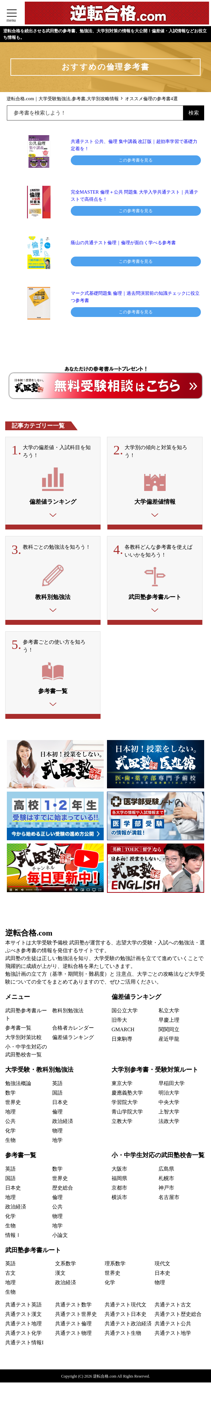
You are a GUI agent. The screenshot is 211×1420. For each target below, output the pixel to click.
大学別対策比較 (23, 1048)
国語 (57, 1104)
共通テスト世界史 (76, 1325)
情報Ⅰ (13, 1246)
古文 (10, 1284)
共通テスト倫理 (73, 1335)
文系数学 (65, 1275)
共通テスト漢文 (23, 1325)
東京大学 (122, 1094)
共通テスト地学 (173, 1344)
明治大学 (168, 1104)
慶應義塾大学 (127, 1104)
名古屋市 (168, 1208)
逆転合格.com (29, 944)
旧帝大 (119, 1031)
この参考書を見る (136, 160)
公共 (10, 1132)
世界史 (13, 1113)
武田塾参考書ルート (33, 1261)
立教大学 (122, 1132)
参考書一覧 (18, 1039)
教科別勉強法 (67, 1022)
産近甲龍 (168, 1050)
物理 (57, 1142)
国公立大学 (125, 1022)
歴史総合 (62, 1199)
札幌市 (166, 1189)
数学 (10, 1104)
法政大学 (168, 1132)
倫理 (57, 1123)
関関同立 (168, 1041)
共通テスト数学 (73, 1316)
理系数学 (115, 1275)
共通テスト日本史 (125, 1325)
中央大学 (168, 1113)
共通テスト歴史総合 (178, 1325)
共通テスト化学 (23, 1344)
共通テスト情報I (24, 1354)
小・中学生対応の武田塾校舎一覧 (158, 1166)
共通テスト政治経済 (128, 1335)
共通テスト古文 (173, 1316)
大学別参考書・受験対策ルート (155, 1081)
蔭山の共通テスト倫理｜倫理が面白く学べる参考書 (125, 242)
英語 (57, 1094)
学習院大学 (125, 1113)
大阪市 (119, 1180)
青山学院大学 (127, 1123)
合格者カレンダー (73, 1039)
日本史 (60, 1113)
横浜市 (119, 1208)
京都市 (119, 1199)
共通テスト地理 (23, 1335)
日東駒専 (122, 1050)
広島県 (166, 1180)
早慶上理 (168, 1031)
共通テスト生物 (123, 1344)
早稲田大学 (171, 1094)
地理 (10, 1123)
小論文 (60, 1246)
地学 (57, 1151)
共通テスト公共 (173, 1335)
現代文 (162, 1275)
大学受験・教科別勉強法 (39, 1081)
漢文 (60, 1284)
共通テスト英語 (23, 1316)
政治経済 (62, 1132)
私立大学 (168, 1022)
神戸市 (166, 1199)
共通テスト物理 (73, 1344)
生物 (10, 1151)
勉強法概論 (18, 1094)
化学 (10, 1142)
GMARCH (123, 1041)
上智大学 (168, 1123)
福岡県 (119, 1189)
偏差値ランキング (73, 1048)
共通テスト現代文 (125, 1316)
